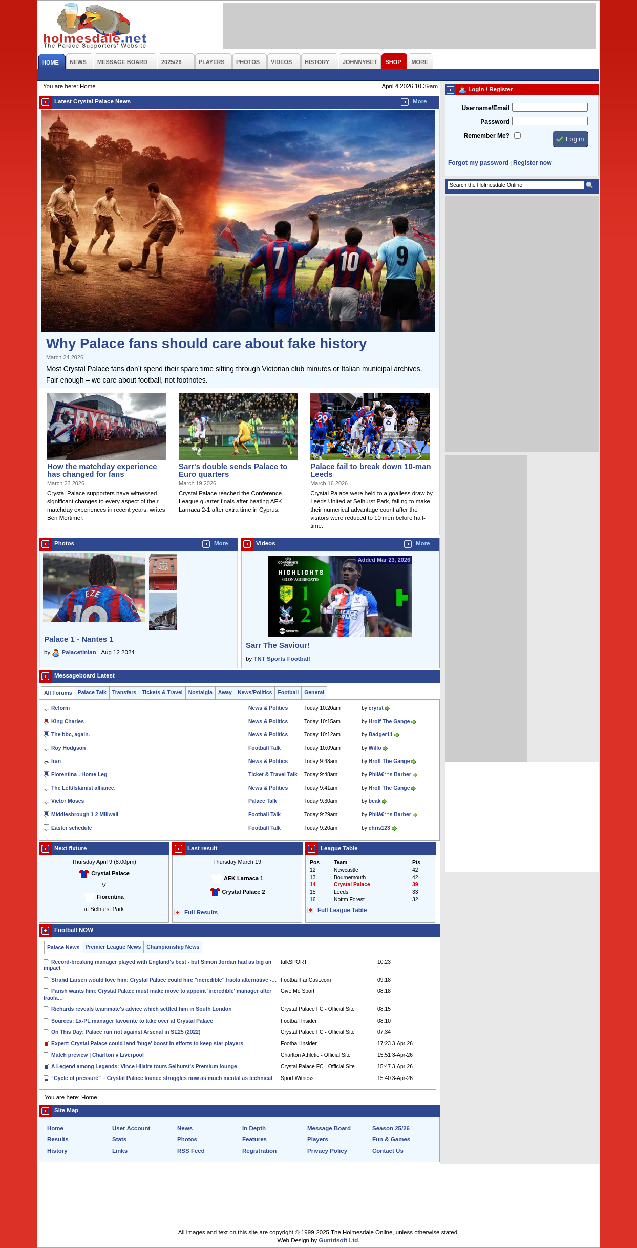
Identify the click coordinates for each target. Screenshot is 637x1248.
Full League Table (342, 910)
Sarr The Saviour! (278, 645)
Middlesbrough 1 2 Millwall (84, 814)
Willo (375, 748)
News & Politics (268, 708)
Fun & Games (391, 1139)
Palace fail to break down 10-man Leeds (370, 470)
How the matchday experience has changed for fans (102, 470)
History (57, 1151)
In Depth (254, 1128)
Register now (532, 162)
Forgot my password (478, 162)
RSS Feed (191, 1151)
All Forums (58, 693)
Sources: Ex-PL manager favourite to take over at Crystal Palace (132, 1021)
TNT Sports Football (281, 658)
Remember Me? (486, 135)
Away (225, 692)
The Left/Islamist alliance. (83, 788)
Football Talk (264, 748)
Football (288, 692)
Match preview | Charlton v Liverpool (97, 1055)
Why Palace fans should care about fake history (206, 343)
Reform (60, 708)
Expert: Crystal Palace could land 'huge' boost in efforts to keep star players (147, 1043)
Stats (119, 1139)
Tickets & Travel (162, 692)
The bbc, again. (70, 734)
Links (120, 1151)
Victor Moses (67, 801)
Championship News (172, 947)
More (420, 101)
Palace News (63, 947)
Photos (187, 1139)
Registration (259, 1151)
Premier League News (113, 947)
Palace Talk (92, 692)
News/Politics (255, 692)
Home (55, 1128)
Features (254, 1139)
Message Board (329, 1128)
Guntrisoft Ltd (338, 1240)
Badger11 (381, 734)
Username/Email (485, 108)
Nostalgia (200, 692)
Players (317, 1139)
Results (58, 1139)
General (314, 692)
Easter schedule (71, 828)
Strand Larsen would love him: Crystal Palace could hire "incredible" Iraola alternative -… (164, 980)
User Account (131, 1128)
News (185, 1128)
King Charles (67, 721)
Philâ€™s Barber (390, 774)
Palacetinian (79, 652)
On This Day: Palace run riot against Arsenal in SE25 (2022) (126, 1032)
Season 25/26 (391, 1128)
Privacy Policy (327, 1151)
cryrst (376, 708)
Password (494, 121)
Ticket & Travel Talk (273, 774)
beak (375, 801)
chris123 (379, 828)
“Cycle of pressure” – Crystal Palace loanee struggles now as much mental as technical (161, 1078)
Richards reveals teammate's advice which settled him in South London (141, 1009)
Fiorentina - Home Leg (79, 774)
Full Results (201, 912)
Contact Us (388, 1151)
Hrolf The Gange (389, 721)
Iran (56, 761)
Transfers (124, 692)
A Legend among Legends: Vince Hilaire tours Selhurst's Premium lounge (144, 1066)
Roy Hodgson (68, 748)
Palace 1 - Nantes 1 (79, 638)
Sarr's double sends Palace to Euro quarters (233, 470)
